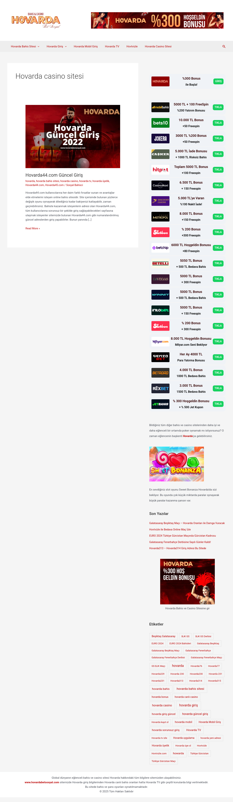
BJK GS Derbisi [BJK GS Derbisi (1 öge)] (203, 641)
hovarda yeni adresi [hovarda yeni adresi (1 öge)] (211, 742)
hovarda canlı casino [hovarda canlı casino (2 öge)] (186, 701)
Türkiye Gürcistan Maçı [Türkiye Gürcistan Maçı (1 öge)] (164, 765)
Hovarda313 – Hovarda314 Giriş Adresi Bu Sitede (179, 553)
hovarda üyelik (104, 181)
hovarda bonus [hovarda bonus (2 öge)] (160, 701)
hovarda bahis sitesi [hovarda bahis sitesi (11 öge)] (190, 693)
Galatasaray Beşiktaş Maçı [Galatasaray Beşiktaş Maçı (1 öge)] (165, 655)
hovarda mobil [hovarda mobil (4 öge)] (183, 726)
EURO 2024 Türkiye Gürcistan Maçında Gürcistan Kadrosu (184, 540)
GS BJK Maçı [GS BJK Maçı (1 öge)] (158, 670)
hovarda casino (71, 181)
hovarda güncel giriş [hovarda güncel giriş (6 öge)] (195, 718)
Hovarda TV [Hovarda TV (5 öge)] (193, 734)
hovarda (30, 181)
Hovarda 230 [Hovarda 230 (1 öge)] (177, 678)
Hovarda (188, 436)
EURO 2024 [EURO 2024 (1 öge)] (157, 648)
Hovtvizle (123, 46)
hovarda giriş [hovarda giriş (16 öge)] (188, 710)
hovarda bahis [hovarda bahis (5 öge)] (161, 693)
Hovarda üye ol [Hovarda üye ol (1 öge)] (183, 750)
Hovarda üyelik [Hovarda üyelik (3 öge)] (160, 750)
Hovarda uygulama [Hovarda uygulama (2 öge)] (183, 742)
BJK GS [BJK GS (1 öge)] (185, 641)
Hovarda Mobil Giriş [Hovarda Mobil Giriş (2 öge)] (210, 726)
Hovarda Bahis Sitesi (24, 46)
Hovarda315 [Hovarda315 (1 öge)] (214, 685)
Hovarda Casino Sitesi (148, 46)
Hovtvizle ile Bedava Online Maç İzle (171, 534)
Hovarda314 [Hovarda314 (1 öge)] (195, 685)
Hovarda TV (106, 46)
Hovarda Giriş (54, 46)
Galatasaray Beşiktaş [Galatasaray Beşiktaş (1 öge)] (208, 648)
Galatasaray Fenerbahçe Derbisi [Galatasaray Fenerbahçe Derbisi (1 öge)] (168, 662)
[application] (36, 46)
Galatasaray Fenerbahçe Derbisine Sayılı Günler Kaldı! (181, 547)
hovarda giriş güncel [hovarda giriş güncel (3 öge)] (163, 718)
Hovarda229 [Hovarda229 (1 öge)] (158, 678)
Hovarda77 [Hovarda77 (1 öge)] (214, 670)
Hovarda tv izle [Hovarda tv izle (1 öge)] (159, 742)
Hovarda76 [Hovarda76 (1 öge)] (196, 670)
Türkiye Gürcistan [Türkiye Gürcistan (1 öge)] (199, 758)
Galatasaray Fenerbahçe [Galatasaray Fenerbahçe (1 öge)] (198, 655)
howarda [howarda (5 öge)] (178, 758)
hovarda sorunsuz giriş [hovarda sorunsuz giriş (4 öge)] (166, 734)
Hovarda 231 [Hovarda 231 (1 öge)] (215, 678)
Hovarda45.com (55, 185)
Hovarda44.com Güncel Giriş (55, 175)
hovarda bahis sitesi (48, 181)
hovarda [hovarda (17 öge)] (178, 670)
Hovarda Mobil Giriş (81, 46)
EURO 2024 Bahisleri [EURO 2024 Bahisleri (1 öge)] (180, 648)
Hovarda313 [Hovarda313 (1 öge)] (176, 685)
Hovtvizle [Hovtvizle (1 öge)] (202, 750)
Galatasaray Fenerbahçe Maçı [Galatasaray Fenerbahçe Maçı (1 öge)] (206, 662)
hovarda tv (88, 181)
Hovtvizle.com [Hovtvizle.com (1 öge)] (159, 758)
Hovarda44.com (35, 185)
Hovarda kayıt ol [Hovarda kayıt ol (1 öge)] (160, 726)
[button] (224, 46)
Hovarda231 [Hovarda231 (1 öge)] (158, 685)
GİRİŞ (218, 81)
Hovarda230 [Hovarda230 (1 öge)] (196, 678)
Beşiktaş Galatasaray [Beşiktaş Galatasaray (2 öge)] (163, 641)
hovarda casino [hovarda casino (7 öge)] (162, 710)
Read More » (33, 228)
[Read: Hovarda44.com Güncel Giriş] (72, 136)
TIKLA (218, 107)
